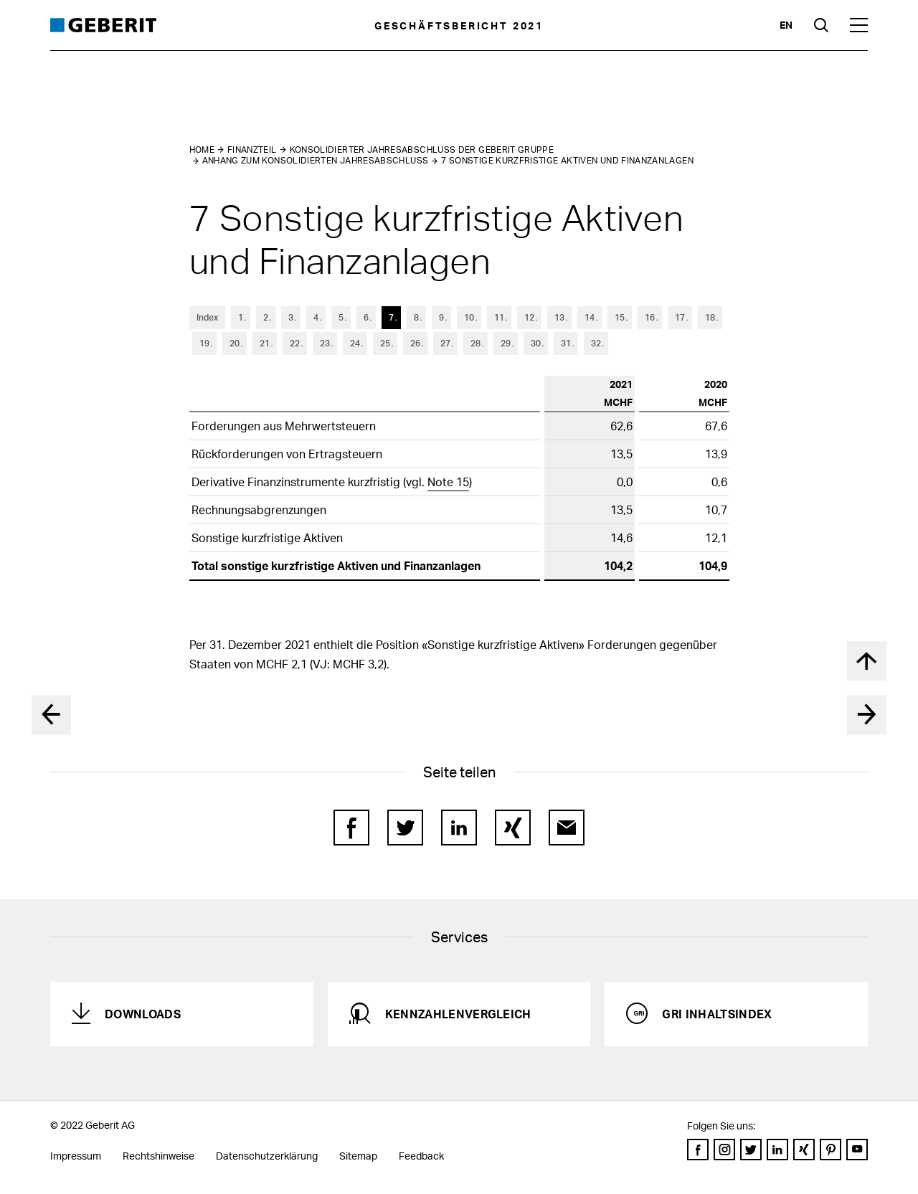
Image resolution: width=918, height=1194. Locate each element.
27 (445, 343)
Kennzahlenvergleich (458, 1013)
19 (204, 343)
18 (710, 317)
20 (235, 343)
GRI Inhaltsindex (717, 1013)
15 (620, 317)
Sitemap (358, 1156)
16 (650, 317)
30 (536, 343)
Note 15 (448, 481)
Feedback (421, 1156)
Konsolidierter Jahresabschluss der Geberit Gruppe (422, 149)
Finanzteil (252, 149)
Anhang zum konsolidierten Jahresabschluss (315, 160)
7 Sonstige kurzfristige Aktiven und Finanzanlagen (567, 160)
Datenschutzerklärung (267, 1156)
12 (529, 317)
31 (566, 343)
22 (295, 343)
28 (475, 343)
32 (596, 343)
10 (469, 317)
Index (207, 317)
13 (559, 317)
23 (325, 343)
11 (499, 317)
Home (201, 149)
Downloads (143, 1013)
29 (506, 343)
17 (680, 317)
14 (590, 317)
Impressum (75, 1156)
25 (385, 343)
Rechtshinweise (158, 1156)
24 (355, 343)
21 (265, 343)
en (786, 25)
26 (415, 343)
